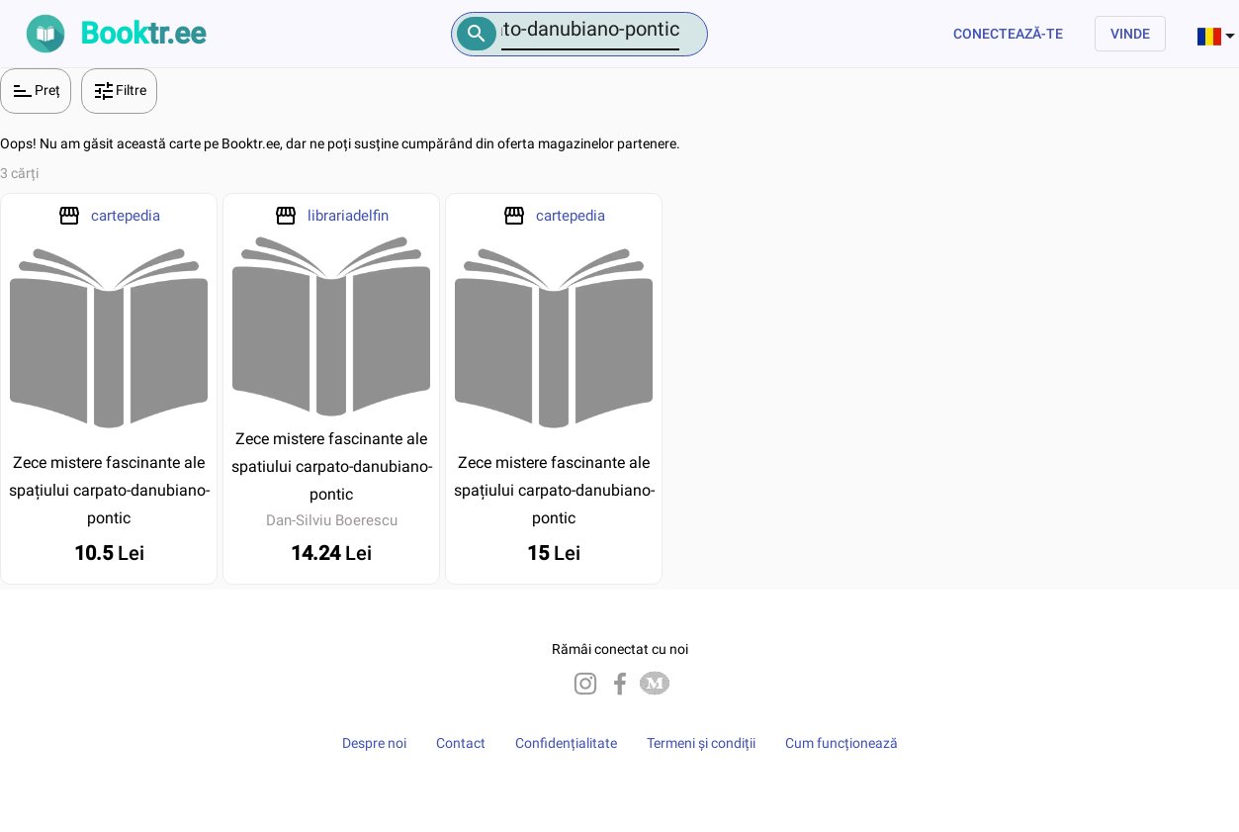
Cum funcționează (841, 743)
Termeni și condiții (701, 743)
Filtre (119, 91)
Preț (35, 91)
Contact (461, 743)
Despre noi (374, 743)
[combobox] (1218, 33)
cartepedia (125, 216)
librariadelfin (348, 216)
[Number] (590, 29)
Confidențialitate (566, 743)
